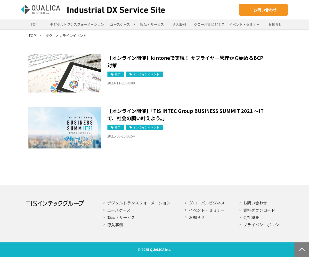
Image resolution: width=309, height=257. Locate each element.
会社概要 (251, 217)
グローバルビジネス (209, 24)
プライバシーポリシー (263, 225)
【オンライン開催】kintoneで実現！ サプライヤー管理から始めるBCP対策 (185, 61)
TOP (34, 24)
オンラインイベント (146, 74)
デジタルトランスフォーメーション (77, 24)
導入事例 (179, 24)
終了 (118, 74)
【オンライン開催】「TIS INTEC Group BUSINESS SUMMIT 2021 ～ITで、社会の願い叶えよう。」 (185, 114)
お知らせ (275, 24)
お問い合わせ (265, 10)
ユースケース (120, 24)
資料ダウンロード (259, 210)
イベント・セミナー (244, 24)
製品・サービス (152, 24)
